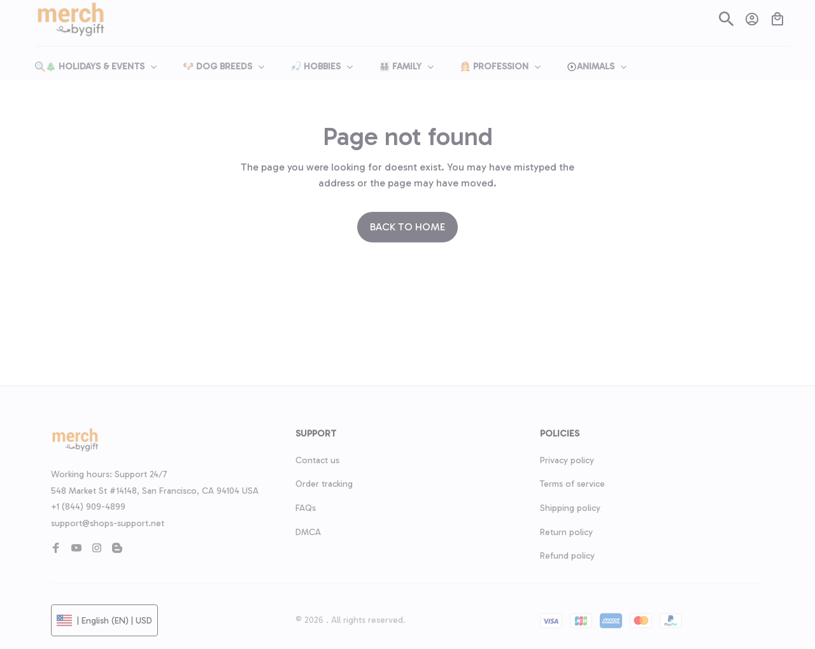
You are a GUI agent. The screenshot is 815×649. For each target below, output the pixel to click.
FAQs (305, 508)
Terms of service (572, 483)
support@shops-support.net (107, 523)
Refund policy (567, 555)
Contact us (317, 460)
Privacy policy (567, 460)
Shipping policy (570, 508)
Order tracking (324, 483)
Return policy (566, 532)
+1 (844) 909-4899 (88, 506)
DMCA (308, 532)
